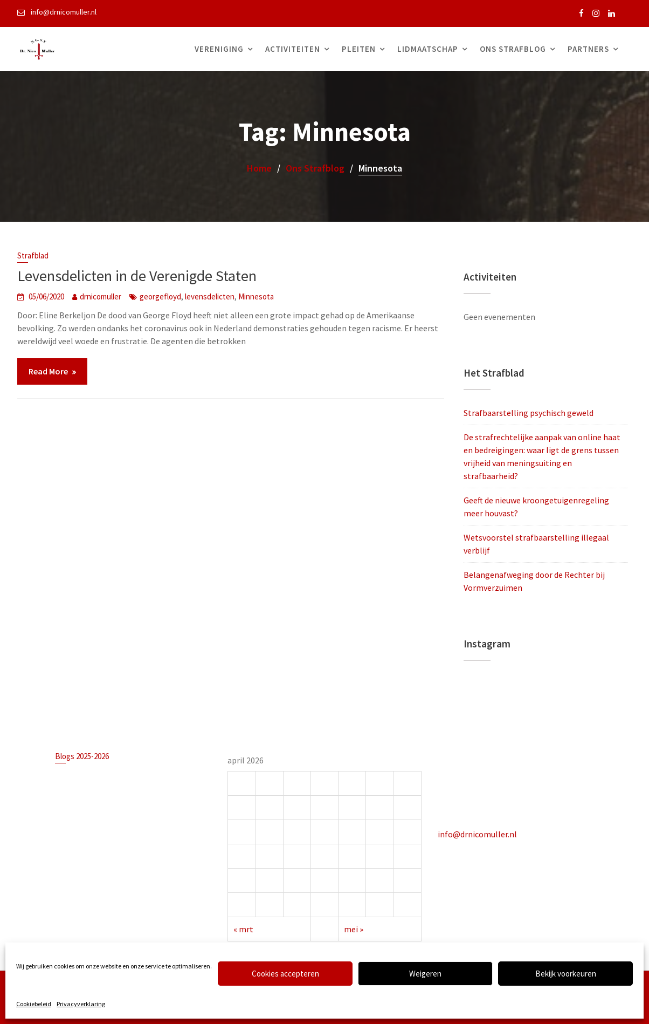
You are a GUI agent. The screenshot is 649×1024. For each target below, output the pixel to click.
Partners (588, 49)
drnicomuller (100, 296)
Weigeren (425, 973)
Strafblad (33, 255)
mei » (353, 928)
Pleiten (359, 49)
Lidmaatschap (427, 49)
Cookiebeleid (33, 1004)
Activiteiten (292, 49)
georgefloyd (160, 296)
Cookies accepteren (285, 973)
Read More (48, 371)
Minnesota (256, 296)
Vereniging (219, 49)
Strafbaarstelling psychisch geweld (528, 412)
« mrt (244, 928)
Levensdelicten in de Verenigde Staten (137, 275)
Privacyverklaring (81, 1004)
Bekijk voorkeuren (565, 973)
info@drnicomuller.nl (478, 833)
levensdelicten (209, 296)
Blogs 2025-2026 (83, 757)
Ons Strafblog (513, 49)
